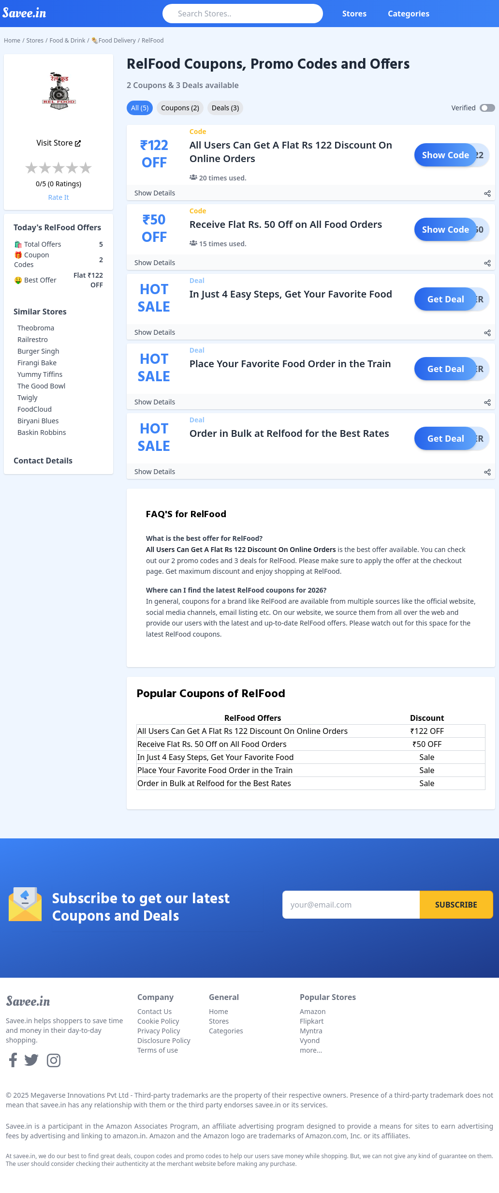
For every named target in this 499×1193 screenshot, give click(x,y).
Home (12, 40)
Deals (225, 107)
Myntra (311, 1030)
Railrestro (32, 339)
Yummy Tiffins (39, 374)
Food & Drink (68, 40)
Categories (408, 13)
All (139, 107)
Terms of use (157, 1050)
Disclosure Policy (164, 1040)
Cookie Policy (158, 1021)
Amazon (313, 1011)
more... (311, 1050)
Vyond (310, 1040)
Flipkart (311, 1021)
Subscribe (456, 904)
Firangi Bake (37, 362)
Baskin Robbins (41, 432)
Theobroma (35, 327)
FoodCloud (34, 409)
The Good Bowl (41, 385)
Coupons (180, 107)
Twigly (27, 397)
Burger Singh (38, 351)
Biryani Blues (38, 420)
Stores (354, 13)
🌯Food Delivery (113, 40)
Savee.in (28, 1001)
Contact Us (154, 1011)
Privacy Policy (158, 1030)
